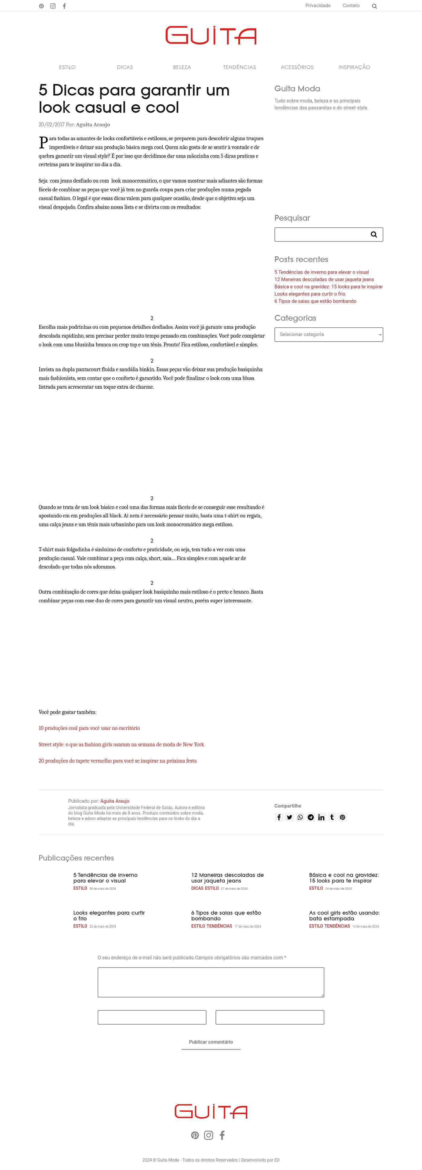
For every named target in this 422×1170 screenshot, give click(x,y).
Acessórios (297, 69)
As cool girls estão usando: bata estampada (344, 917)
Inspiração (355, 69)
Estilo (67, 69)
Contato (351, 5)
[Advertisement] (152, 264)
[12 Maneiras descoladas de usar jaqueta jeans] (172, 884)
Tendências (239, 69)
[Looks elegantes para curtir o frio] (54, 921)
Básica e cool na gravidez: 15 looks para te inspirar (328, 288)
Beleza (182, 69)
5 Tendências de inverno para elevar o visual (321, 274)
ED (277, 1161)
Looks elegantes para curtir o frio (310, 296)
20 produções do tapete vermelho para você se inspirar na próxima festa (118, 763)
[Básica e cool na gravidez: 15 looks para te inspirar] (289, 884)
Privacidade (317, 5)
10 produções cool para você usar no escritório (89, 730)
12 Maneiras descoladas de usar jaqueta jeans (324, 281)
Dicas (125, 69)
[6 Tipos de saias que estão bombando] (172, 921)
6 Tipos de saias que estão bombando (315, 303)
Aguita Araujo (114, 803)
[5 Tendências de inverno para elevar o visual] (54, 884)
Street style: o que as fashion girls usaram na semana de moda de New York (121, 746)
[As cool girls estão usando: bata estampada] (289, 921)
